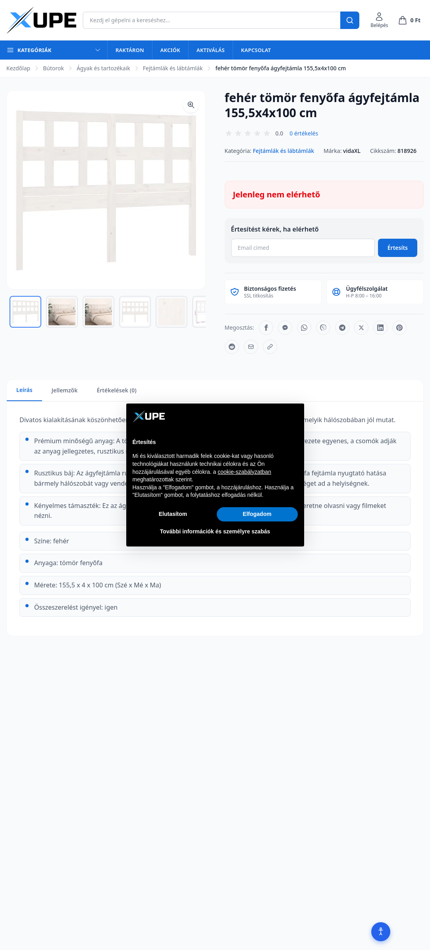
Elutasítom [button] (173, 514)
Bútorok (53, 68)
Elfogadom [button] (257, 514)
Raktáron (130, 50)
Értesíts (398, 247)
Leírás (24, 390)
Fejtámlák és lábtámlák (173, 68)
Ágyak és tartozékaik (103, 68)
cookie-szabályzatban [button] (244, 472)
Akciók (170, 50)
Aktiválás (211, 50)
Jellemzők (65, 390)
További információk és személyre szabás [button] (215, 531)
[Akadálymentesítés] (380, 931)
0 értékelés (303, 133)
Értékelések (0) (116, 390)
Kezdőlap (18, 68)
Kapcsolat (256, 50)
